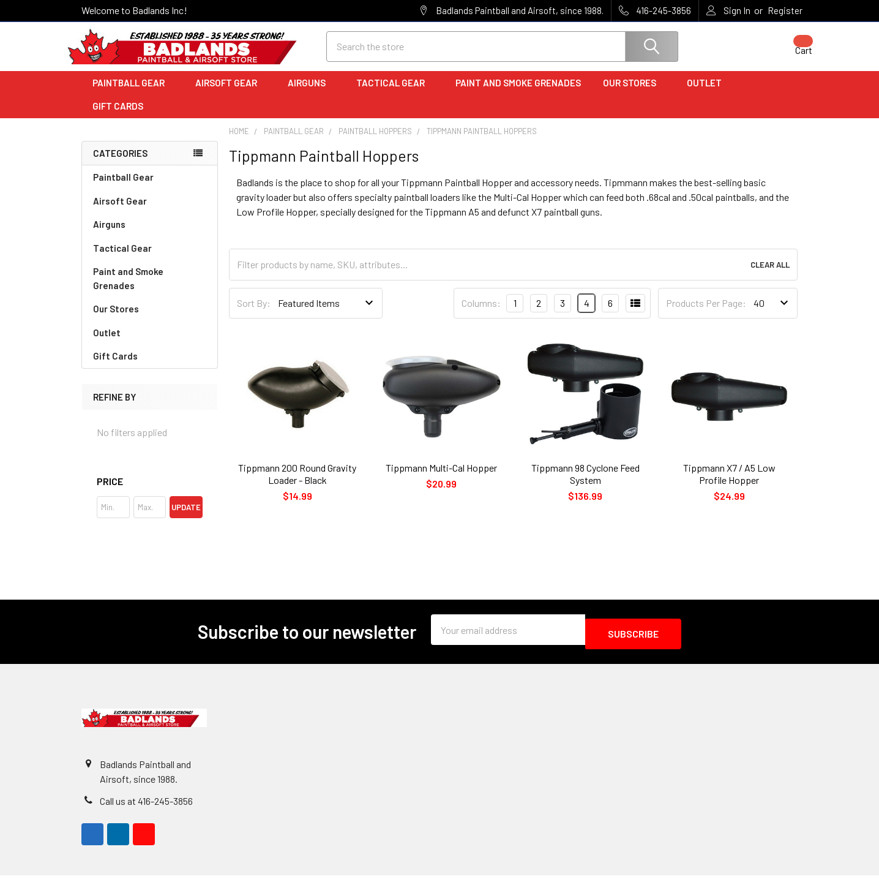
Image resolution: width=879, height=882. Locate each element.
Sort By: (254, 314)
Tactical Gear (394, 93)
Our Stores (634, 93)
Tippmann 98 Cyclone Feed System (585, 485)
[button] (150, 492)
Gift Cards (117, 117)
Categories (120, 164)
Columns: (481, 314)
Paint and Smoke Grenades (518, 93)
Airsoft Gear (230, 93)
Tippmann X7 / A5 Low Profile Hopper (729, 485)
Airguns (311, 93)
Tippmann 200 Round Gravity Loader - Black (297, 485)
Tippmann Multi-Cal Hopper (441, 478)
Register (785, 10)
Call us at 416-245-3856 (146, 807)
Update (186, 518)
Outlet (708, 93)
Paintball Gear (132, 93)
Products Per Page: (706, 314)
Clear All (770, 276)
